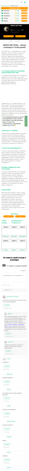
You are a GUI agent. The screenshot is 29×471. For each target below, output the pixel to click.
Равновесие (22, 280)
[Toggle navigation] (25, 2)
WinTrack (22, 293)
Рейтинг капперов (6, 5)
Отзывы (17, 41)
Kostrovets (14, 280)
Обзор (11, 41)
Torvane (5, 293)
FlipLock (14, 293)
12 (15, 32)
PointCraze (6, 280)
